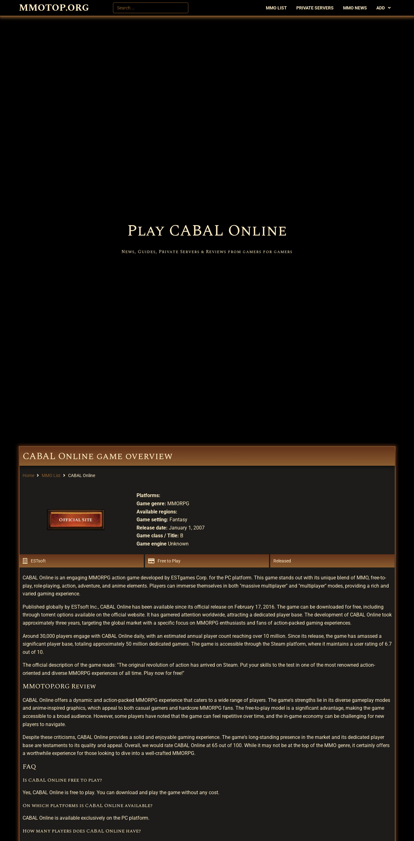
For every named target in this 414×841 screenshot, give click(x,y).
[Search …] (150, 8)
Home (28, 475)
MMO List (51, 475)
